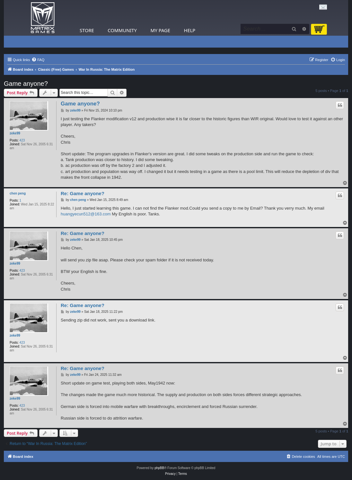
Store (87, 30)
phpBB (159, 468)
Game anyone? (26, 83)
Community (122, 30)
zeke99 (15, 133)
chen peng (18, 193)
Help (190, 30)
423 (22, 140)
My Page (160, 30)
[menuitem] (37, 60)
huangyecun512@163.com (86, 214)
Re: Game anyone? (82, 193)
